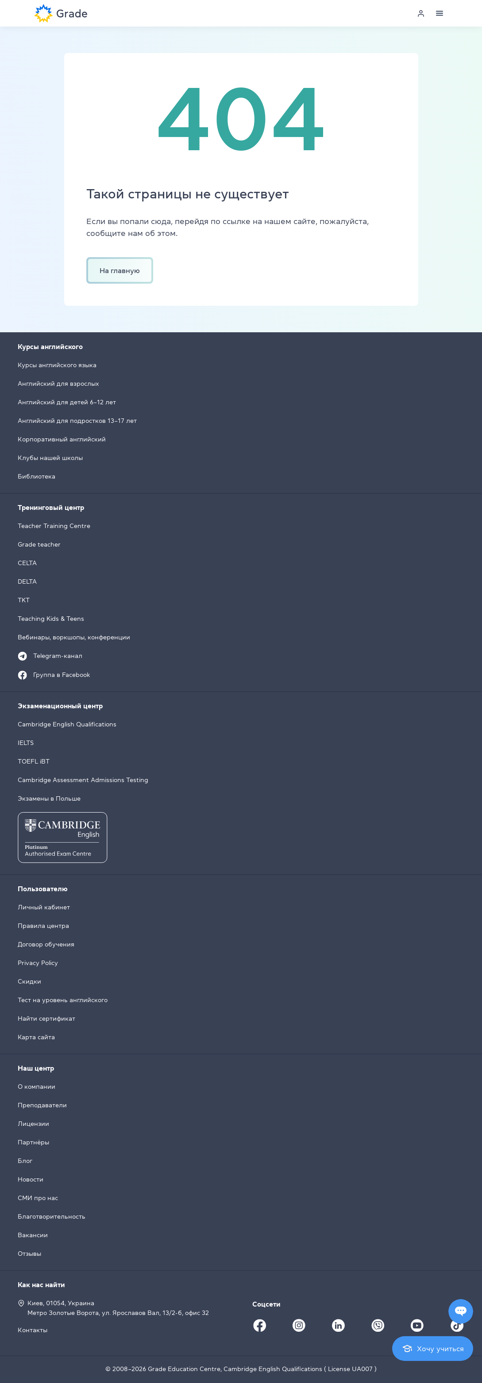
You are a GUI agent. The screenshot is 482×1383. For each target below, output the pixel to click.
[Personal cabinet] (421, 13)
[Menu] (439, 13)
